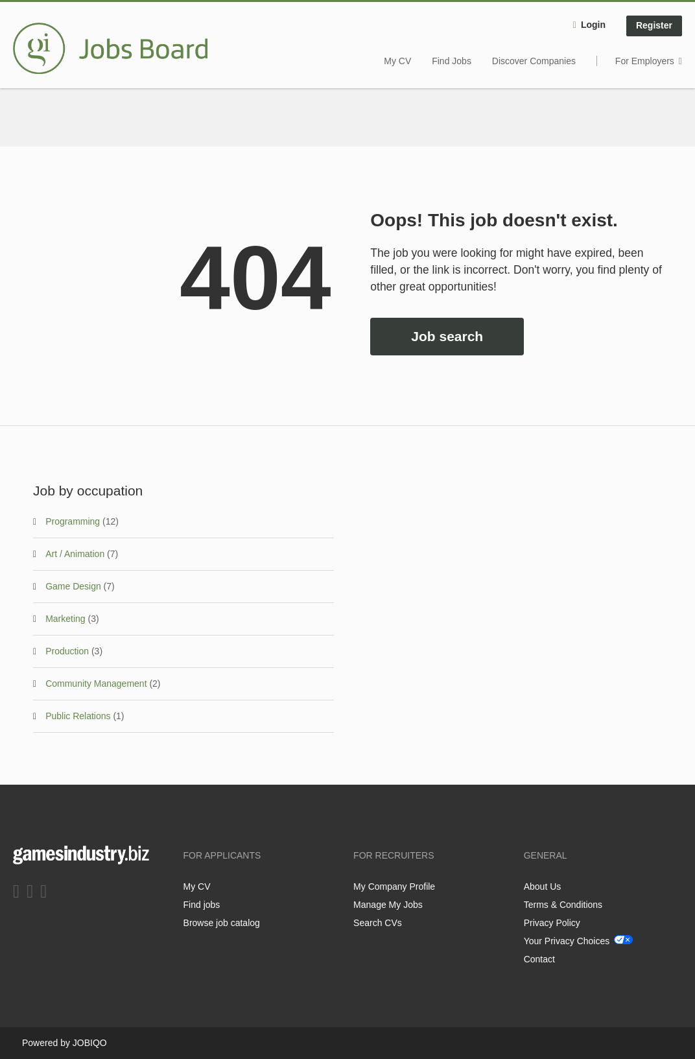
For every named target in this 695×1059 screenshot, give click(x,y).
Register (654, 25)
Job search (447, 336)
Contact (539, 959)
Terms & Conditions (563, 904)
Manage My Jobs (388, 904)
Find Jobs (451, 61)
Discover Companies (534, 61)
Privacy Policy (552, 923)
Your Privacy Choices (567, 941)
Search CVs (377, 923)
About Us (542, 886)
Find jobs (201, 904)
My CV (397, 61)
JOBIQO (90, 1043)
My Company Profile (394, 886)
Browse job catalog (221, 923)
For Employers (644, 61)
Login (593, 24)
